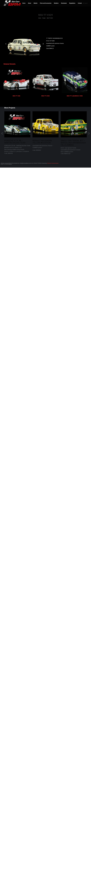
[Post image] (16, 80)
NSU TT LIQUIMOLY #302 (75, 96)
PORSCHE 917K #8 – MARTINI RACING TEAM (14, 141)
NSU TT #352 (45, 96)
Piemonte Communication (53, 163)
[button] (6, 44)
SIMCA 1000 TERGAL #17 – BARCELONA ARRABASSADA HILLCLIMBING (73, 142)
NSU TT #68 (16, 96)
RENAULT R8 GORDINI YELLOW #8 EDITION (42, 141)
